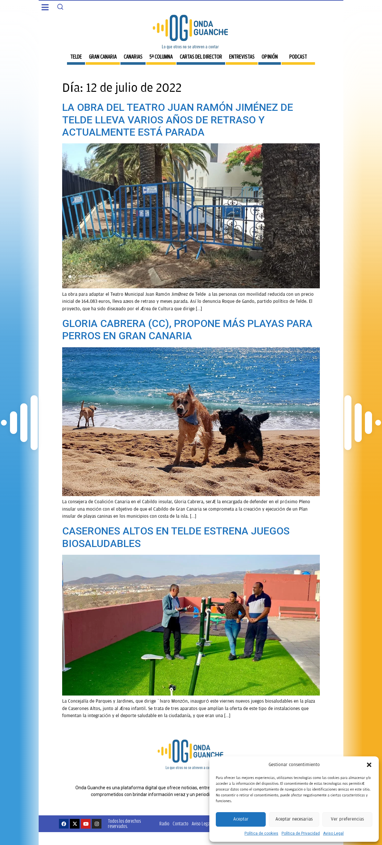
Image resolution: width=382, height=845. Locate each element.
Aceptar (241, 819)
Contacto (180, 824)
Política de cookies (261, 833)
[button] (369, 765)
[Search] (60, 6)
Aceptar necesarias (294, 819)
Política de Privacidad (301, 833)
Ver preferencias (347, 819)
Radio (164, 824)
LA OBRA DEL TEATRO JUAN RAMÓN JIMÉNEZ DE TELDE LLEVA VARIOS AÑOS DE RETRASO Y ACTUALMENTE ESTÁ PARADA (177, 119)
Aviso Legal (333, 833)
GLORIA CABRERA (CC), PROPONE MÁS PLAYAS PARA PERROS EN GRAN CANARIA (187, 329)
